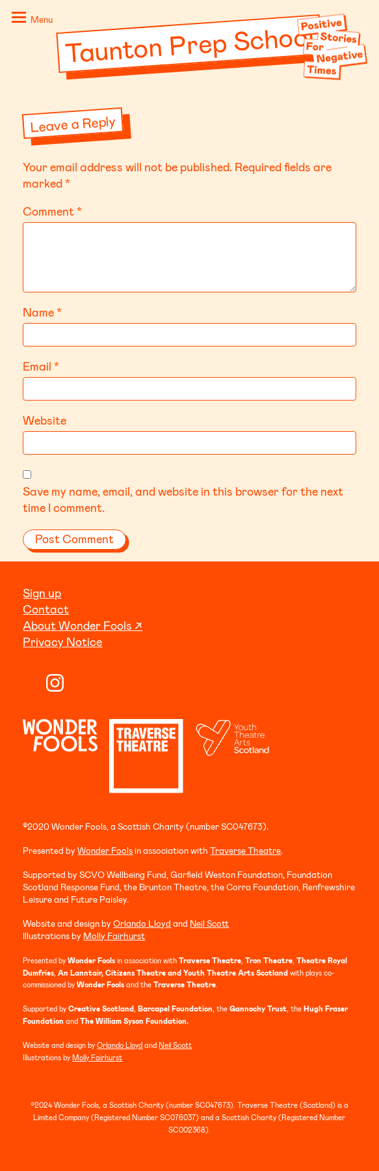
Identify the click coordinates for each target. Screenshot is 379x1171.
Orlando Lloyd (142, 923)
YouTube (31, 683)
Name (42, 312)
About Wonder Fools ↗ (82, 625)
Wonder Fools (105, 850)
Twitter (78, 683)
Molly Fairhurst (114, 935)
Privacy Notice (62, 641)
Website (44, 420)
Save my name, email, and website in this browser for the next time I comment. (183, 499)
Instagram (55, 683)
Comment (52, 211)
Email (41, 366)
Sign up (42, 593)
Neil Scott (209, 923)
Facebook (102, 683)
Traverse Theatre (245, 850)
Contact (46, 609)
